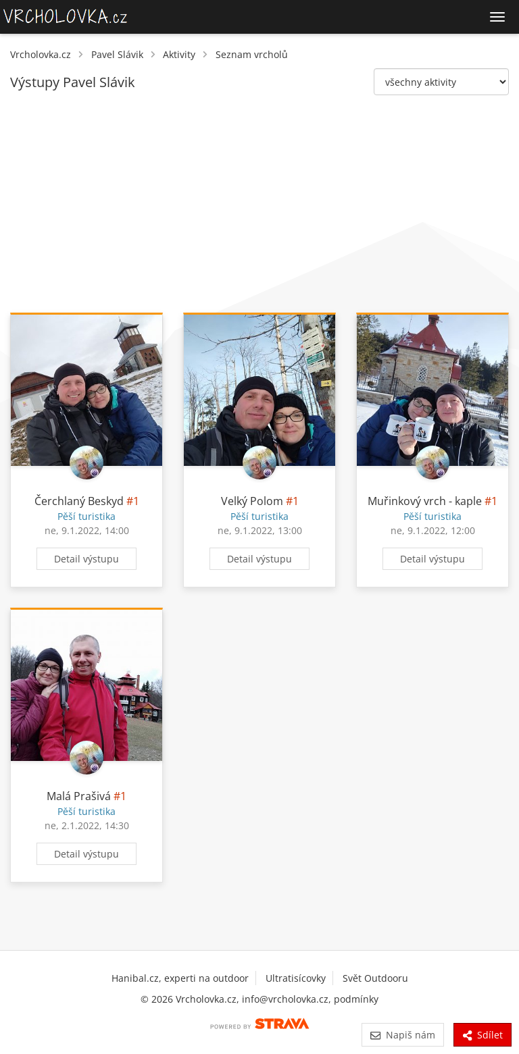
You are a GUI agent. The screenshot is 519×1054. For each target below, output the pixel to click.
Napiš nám (402, 1034)
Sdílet (482, 1034)
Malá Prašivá (79, 796)
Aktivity (179, 54)
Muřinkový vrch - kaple (425, 501)
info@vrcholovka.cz (285, 999)
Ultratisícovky (296, 978)
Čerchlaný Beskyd (79, 501)
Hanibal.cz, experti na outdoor (180, 978)
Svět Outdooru (375, 978)
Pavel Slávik (117, 54)
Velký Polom (252, 501)
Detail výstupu (86, 558)
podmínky (356, 999)
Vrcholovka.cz (40, 54)
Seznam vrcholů (252, 54)
